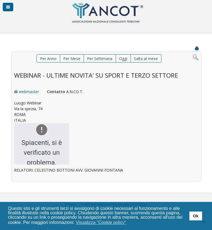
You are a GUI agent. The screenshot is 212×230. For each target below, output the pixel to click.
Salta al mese (146, 58)
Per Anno (48, 58)
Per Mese (71, 58)
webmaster (29, 91)
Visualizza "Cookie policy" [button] (101, 222)
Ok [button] (195, 216)
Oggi (123, 58)
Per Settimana (99, 58)
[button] (129, 223)
